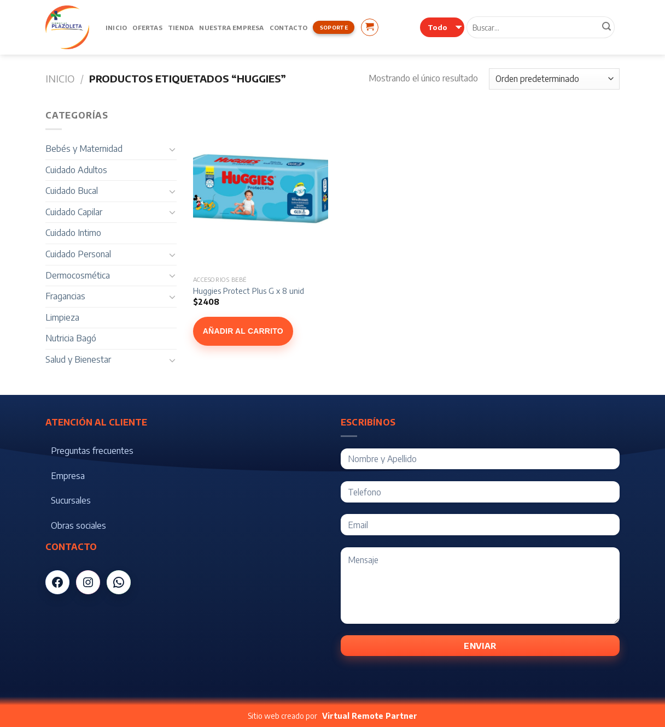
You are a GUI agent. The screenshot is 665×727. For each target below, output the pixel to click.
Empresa (68, 475)
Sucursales (71, 500)
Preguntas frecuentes (92, 450)
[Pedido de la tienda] (554, 79)
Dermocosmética (77, 275)
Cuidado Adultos (76, 169)
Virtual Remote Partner (369, 715)
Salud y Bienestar (78, 359)
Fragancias (65, 296)
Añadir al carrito (243, 331)
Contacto (289, 27)
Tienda (181, 27)
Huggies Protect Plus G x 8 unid (248, 290)
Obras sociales (78, 525)
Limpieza (62, 317)
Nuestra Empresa (231, 27)
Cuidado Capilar (73, 211)
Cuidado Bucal (71, 190)
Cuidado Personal (78, 254)
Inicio (116, 27)
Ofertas (147, 27)
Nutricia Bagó (70, 338)
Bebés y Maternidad (83, 148)
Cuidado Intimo (73, 232)
